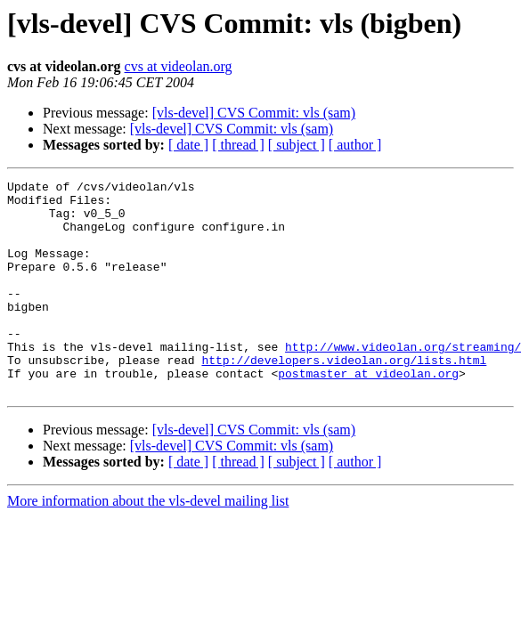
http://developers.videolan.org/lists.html (343, 397)
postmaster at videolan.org (368, 413)
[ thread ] (238, 144)
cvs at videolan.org (178, 66)
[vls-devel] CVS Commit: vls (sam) (253, 112)
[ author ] (355, 144)
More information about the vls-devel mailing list (148, 543)
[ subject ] (296, 144)
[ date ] (188, 144)
